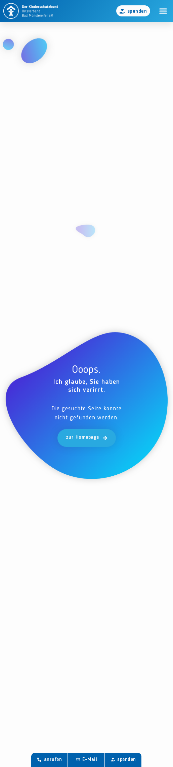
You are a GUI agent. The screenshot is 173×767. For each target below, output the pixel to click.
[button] (163, 11)
